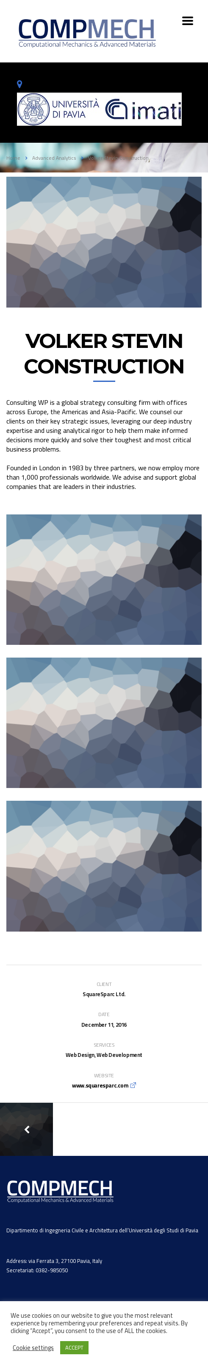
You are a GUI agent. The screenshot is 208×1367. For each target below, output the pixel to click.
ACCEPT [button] (74, 1347)
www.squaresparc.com (100, 1085)
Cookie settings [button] (33, 1348)
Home (13, 158)
